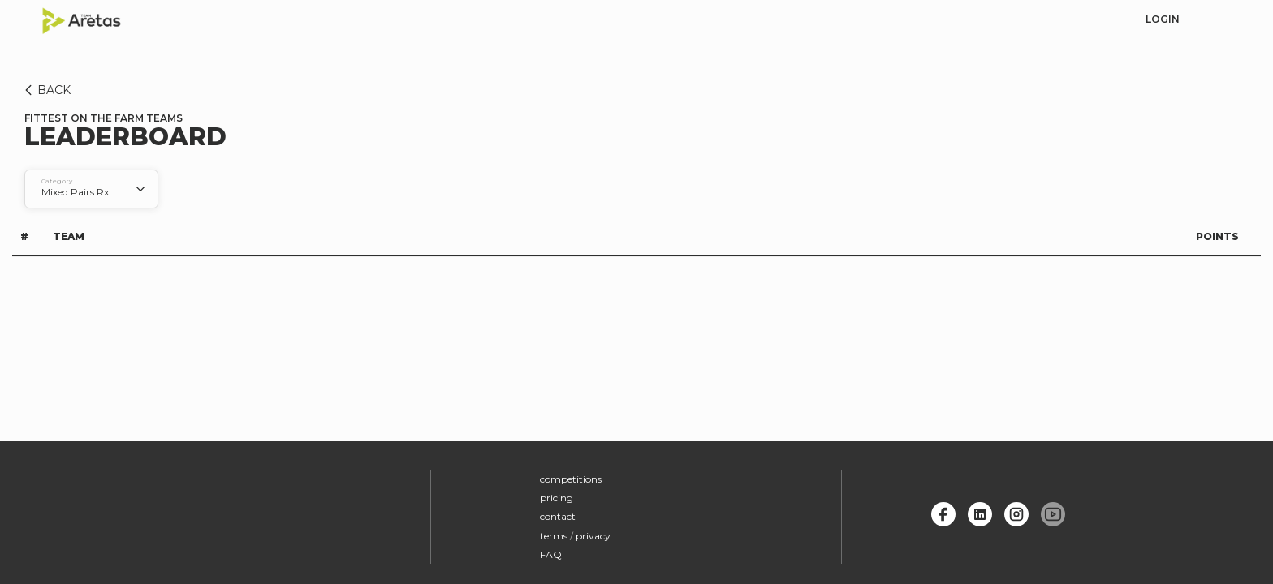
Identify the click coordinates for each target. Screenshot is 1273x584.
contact (558, 516)
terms (553, 536)
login (1163, 19)
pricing (556, 498)
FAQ (551, 554)
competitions (571, 479)
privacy (593, 536)
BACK (45, 90)
